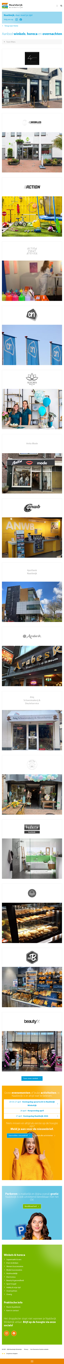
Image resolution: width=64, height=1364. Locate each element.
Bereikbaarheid (31, 1206)
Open (59, 6)
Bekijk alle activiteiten (44, 1136)
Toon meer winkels (30, 1079)
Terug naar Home (11, 26)
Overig (9, 1294)
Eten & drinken (12, 1263)
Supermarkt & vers (13, 1260)
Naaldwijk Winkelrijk (12, 6)
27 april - (32, 1116)
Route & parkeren (13, 1307)
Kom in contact (12, 1311)
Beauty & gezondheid (15, 1281)
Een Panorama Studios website (39, 1349)
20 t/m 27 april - (32, 1103)
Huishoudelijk (11, 1274)
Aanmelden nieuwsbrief (18, 1136)
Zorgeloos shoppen (12, 1353)
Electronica (10, 1277)
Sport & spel (11, 1284)
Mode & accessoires (14, 1270)
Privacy (26, 1349)
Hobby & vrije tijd (13, 1288)
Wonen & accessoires (14, 1267)
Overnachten (11, 1291)
